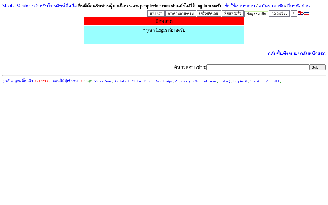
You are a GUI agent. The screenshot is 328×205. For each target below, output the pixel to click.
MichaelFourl (141, 81)
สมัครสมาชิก (272, 5)
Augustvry (183, 81)
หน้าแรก (156, 13)
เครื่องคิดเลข (209, 13)
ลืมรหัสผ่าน (298, 5)
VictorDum (102, 81)
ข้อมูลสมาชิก (256, 14)
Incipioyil (239, 81)
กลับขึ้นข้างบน (282, 53)
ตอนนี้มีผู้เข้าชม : (67, 81)
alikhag (224, 81)
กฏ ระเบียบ (279, 13)
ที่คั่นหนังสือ (232, 13)
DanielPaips (163, 81)
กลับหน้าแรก (313, 53)
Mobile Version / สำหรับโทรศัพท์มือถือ (39, 5)
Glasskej (256, 81)
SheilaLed (121, 81)
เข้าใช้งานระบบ (238, 5)
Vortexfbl (272, 81)
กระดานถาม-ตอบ (181, 13)
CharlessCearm (204, 81)
